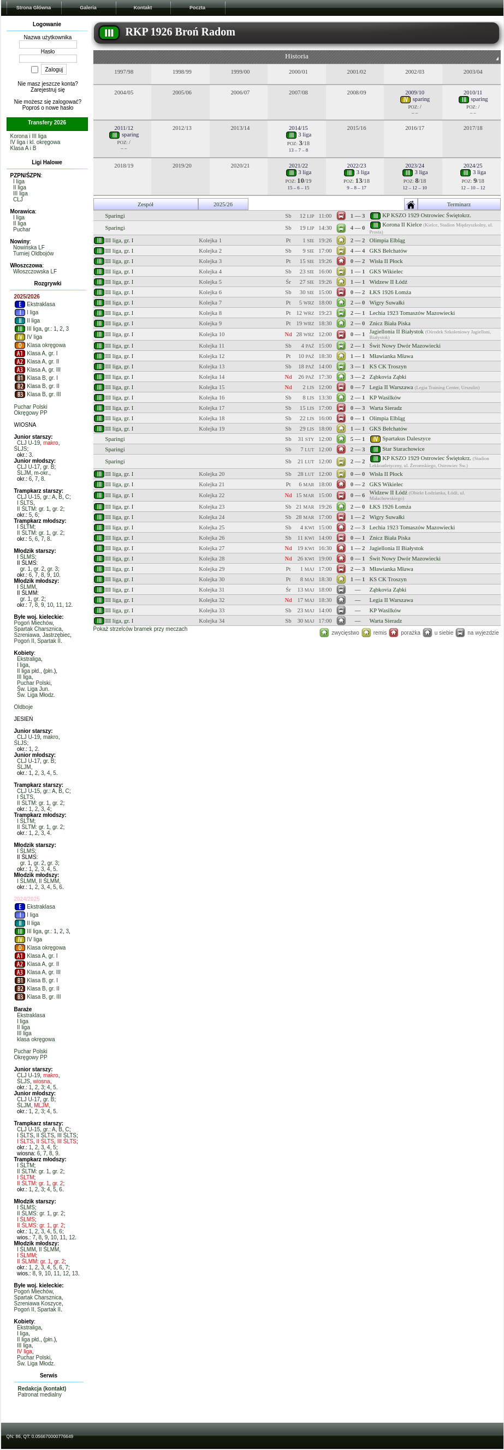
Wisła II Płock (386, 261)
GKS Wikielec (387, 271)
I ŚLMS (26, 557)
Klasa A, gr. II (37, 362)
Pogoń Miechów (33, 623)
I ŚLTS (25, 503)
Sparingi (115, 216)
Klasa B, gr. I (36, 378)
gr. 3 (53, 569)
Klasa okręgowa (40, 345)
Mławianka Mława (391, 356)
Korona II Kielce (402, 225)
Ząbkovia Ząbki (388, 377)
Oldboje (23, 707)
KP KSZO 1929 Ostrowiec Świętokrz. (426, 215)
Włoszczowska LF (35, 271)
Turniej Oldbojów (33, 253)
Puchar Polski (31, 407)
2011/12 (124, 128)
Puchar (22, 229)
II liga (19, 187)
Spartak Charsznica (38, 629)
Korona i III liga (28, 136)
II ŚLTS (45, 1135)
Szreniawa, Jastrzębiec (42, 635)
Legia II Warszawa (391, 387)
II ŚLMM (49, 881)
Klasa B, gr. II (37, 386)
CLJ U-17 (28, 467)
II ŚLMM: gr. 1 (34, 1261)
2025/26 (223, 204)
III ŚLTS (66, 1135)
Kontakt (143, 7)
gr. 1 (25, 569)
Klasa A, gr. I (36, 353)
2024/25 (473, 166)
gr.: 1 (51, 329)
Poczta (197, 7)
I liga (19, 181)
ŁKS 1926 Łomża (390, 292)
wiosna (41, 1081)
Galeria (88, 7)
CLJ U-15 (28, 497)
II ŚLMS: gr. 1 (33, 1213)
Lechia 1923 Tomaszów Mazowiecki (412, 313)
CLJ (18, 199)
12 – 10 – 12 (473, 187)
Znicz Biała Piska (390, 323)
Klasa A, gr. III (37, 370)
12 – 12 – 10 (414, 187)
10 (56, 575)
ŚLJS (20, 449)
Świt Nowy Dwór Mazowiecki (405, 346)
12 (68, 605)
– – (415, 112)
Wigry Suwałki (387, 303)
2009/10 (414, 92)
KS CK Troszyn (388, 366)
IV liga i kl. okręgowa (35, 142)
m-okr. (41, 473)
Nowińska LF (29, 247)
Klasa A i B (23, 148)
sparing (415, 99)
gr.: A (49, 497)
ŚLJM (24, 473)
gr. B (49, 467)
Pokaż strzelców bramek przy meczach (140, 629)
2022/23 (356, 166)
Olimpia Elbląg (387, 240)
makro (50, 443)
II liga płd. (28, 671)
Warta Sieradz (386, 408)
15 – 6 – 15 (299, 187)
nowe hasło (60, 108)
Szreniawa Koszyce (38, 1303)
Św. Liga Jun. (33, 689)
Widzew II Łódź (388, 282)
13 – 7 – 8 (299, 150)
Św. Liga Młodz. (36, 695)
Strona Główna (33, 7)
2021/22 (298, 166)
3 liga (299, 135)
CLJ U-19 (28, 443)
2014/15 (298, 128)
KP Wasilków (385, 398)
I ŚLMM (26, 587)
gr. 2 (57, 509)
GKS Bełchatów (389, 251)
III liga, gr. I (119, 240)
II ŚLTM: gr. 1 (33, 509)
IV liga (28, 337)
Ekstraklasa (34, 304)
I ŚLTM (25, 527)
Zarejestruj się (48, 90)
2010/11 (473, 92)
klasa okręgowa (36, 1039)
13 (75, 1273)
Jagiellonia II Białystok (397, 332)
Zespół (145, 204)
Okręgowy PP (31, 413)
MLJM (41, 1105)
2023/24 (414, 166)
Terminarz (459, 204)
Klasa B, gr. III (37, 394)
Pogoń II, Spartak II (37, 641)
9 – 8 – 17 (356, 187)
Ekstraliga (29, 659)
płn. (49, 671)
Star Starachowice (403, 448)
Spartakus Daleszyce (406, 438)
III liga (20, 193)
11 (59, 605)
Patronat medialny (40, 1395)
